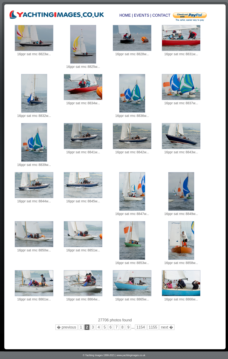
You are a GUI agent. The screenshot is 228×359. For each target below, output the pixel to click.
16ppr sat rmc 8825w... (83, 67)
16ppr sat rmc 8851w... (83, 250)
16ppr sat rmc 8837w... (181, 103)
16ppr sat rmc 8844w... (34, 201)
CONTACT (161, 15)
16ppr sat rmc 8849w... (181, 214)
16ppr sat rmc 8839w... (34, 165)
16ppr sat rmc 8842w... (132, 152)
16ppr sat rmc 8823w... (34, 54)
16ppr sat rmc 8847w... (132, 214)
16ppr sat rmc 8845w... (83, 201)
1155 (153, 327)
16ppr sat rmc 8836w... (132, 116)
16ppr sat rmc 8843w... (181, 152)
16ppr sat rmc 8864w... (83, 299)
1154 (140, 327)
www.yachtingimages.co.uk (131, 355)
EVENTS (141, 15)
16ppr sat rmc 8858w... (181, 263)
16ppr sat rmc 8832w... (34, 116)
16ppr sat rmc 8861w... (34, 299)
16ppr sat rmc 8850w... (34, 250)
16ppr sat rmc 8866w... (181, 299)
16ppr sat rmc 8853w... (132, 263)
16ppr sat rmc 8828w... (132, 54)
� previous (66, 327)
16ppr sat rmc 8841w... (83, 152)
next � (167, 327)
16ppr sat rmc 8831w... (181, 54)
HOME (125, 15)
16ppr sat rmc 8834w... (83, 103)
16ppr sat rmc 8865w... (132, 299)
